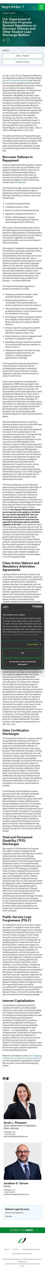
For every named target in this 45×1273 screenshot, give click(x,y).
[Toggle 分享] (8, 39)
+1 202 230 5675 (9, 1134)
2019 (24, 182)
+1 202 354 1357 (9, 1192)
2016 (16, 182)
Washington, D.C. (10, 1132)
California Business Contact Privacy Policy (22, 1253)
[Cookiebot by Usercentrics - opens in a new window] (32, 606)
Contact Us (6, 1249)
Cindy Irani (21, 1058)
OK (22, 653)
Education (10, 1216)
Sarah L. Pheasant (22, 56)
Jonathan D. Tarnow (22, 62)
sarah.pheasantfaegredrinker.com (16, 1136)
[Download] (4, 39)
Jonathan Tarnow (9, 1058)
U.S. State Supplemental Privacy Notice (31, 1249)
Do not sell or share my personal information (22, 663)
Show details (32, 644)
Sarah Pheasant (34, 1058)
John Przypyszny (35, 1055)
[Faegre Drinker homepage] (12, 7)
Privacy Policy (15, 1249)
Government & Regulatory (15, 1213)
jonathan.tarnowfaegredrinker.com (16, 1194)
